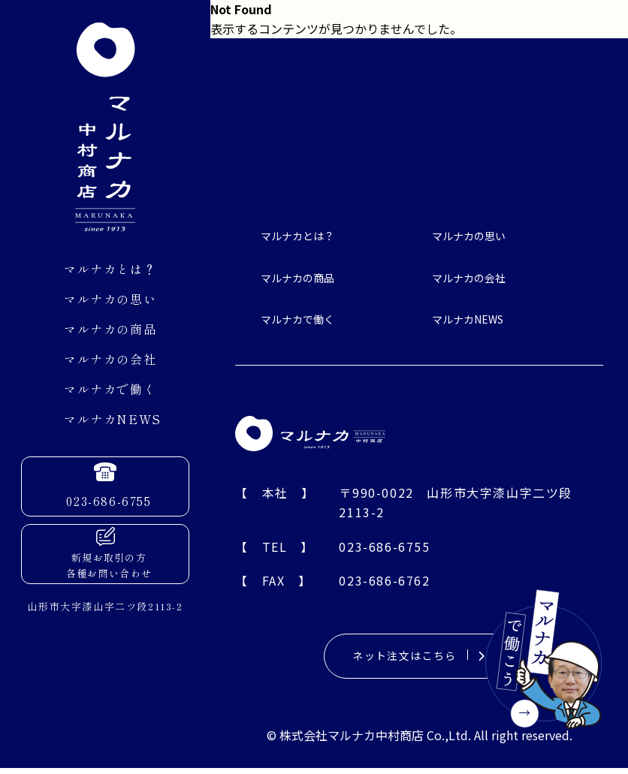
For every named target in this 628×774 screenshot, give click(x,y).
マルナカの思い (110, 299)
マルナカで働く (110, 389)
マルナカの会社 (110, 359)
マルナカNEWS (113, 419)
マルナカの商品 (110, 329)
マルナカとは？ (110, 269)
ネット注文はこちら (419, 659)
